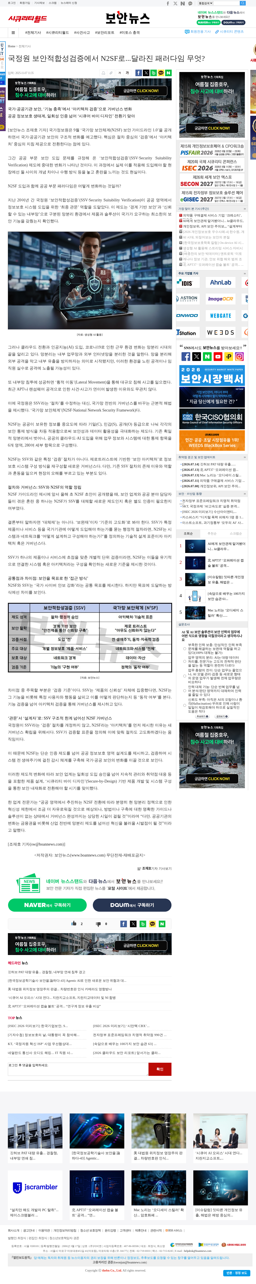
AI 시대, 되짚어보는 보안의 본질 (206, 237)
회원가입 (25, 2)
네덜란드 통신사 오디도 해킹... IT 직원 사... (40, 1053)
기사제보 (39, 2)
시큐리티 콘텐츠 (232, 31)
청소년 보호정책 (90, 1230)
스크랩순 (236, 533)
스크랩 (53, 2)
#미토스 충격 (130, 32)
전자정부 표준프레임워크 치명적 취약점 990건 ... (130, 1035)
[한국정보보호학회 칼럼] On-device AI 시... (213, 242)
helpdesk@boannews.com (197, 1250)
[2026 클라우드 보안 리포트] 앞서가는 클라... (127, 1053)
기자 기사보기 (154, 868)
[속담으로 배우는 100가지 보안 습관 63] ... (125, 1044)
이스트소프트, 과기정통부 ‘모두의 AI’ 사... (212, 522)
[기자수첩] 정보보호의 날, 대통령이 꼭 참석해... (44, 1035)
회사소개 (13, 1230)
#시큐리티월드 (57, 32)
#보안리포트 (104, 32)
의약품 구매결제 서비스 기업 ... (213, 480)
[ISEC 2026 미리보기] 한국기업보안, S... (38, 1026)
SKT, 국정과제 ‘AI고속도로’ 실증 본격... (210, 506)
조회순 (188, 533)
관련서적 (156, 1230)
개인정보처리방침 (65, 1230)
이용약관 (44, 1230)
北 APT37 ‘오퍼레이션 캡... (210, 469)
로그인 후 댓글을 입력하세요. (78, 1069)
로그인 (12, 2)
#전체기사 (33, 32)
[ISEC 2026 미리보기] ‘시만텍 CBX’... (121, 1026)
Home (11, 46)
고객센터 (125, 1230)
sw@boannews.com (47, 844)
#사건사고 (82, 32)
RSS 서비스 (175, 1230)
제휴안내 (140, 1230)
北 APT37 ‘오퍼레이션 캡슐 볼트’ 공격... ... (213, 264)
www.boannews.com (87, 855)
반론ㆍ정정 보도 (237, 1273)
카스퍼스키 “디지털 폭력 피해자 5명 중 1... (212, 517)
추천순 (212, 533)
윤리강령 (110, 1230)
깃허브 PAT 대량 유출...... (209, 464)
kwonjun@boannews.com (130, 1262)
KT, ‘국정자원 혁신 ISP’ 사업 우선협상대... (40, 1044)
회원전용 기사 (200, 31)
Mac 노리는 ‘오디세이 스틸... (211, 475)
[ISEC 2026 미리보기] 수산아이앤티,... (209, 512)
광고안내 (29, 1230)
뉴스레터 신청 (69, 2)
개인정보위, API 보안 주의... (211, 486)
